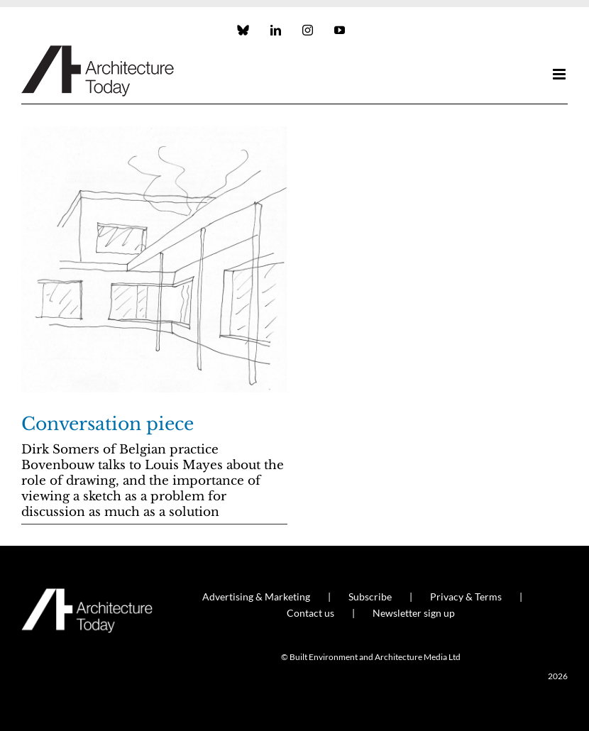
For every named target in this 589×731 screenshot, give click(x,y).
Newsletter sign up (414, 613)
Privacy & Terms (466, 596)
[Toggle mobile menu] (560, 74)
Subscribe (370, 596)
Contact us (310, 613)
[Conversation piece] (154, 259)
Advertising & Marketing (256, 596)
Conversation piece (107, 424)
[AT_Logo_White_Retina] (87, 594)
